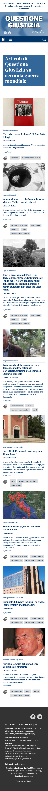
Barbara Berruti (9, 141)
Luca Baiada (8, 533)
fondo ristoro (35, 225)
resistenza (15, 158)
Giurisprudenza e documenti (13, 598)
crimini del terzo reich (19, 225)
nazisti (27, 691)
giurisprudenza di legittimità (13, 660)
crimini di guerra (37, 556)
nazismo (29, 406)
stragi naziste (16, 485)
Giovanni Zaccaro (10, 671)
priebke (36, 691)
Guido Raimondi (10, 458)
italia (24, 229)
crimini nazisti (17, 560)
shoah (35, 410)
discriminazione (17, 406)
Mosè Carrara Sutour (11, 377)
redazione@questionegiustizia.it (18, 759)
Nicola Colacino (10, 206)
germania (15, 229)
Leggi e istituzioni (9, 195)
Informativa (24, 9)
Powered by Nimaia (24, 781)
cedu (13, 481)
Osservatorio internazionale (13, 447)
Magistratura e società (10, 130)
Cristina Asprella (10, 293)
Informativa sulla (15, 764)
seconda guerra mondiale (31, 158)
